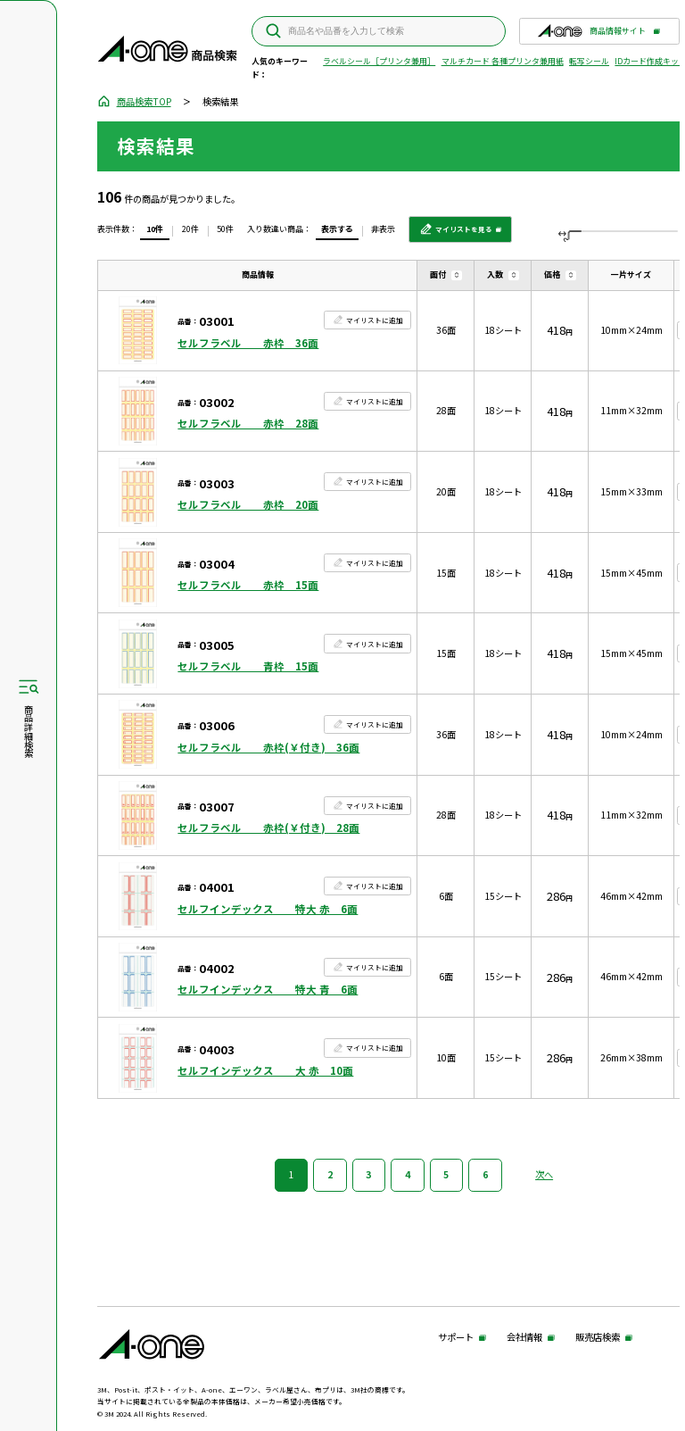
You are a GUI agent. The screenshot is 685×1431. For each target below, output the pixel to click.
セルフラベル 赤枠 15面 (247, 585)
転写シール (589, 61)
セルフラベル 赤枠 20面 (247, 504)
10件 (154, 229)
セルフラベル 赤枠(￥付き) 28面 (268, 827)
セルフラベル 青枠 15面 (247, 666)
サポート (456, 1337)
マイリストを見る (456, 233)
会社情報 (524, 1337)
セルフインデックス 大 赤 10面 (265, 1070)
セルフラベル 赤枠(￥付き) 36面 (268, 747)
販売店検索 (597, 1337)
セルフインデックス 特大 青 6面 (267, 989)
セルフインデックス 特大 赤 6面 (267, 909)
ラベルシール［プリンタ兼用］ (379, 61)
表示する (337, 229)
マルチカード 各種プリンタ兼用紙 (503, 61)
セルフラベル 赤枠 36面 (247, 343)
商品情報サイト (591, 34)
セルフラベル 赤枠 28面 (247, 423)
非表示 (383, 229)
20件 (190, 229)
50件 (225, 229)
